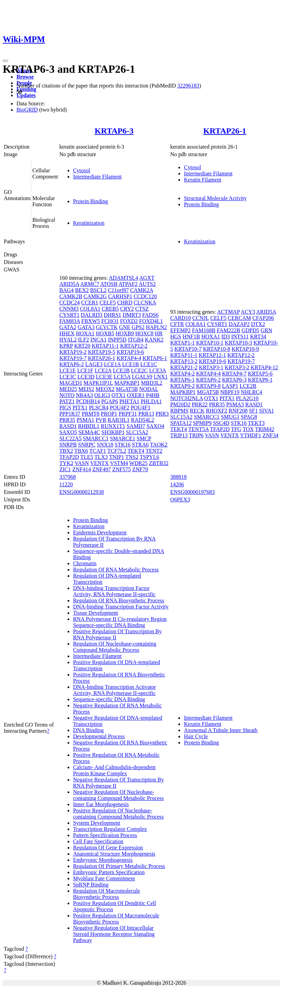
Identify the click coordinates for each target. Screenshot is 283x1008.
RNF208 (238, 411)
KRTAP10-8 (217, 349)
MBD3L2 (151, 383)
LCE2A (103, 370)
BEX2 (82, 290)
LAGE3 (94, 364)
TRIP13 (179, 435)
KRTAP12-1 (212, 355)
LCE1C (148, 364)
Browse (25, 77)
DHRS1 (112, 315)
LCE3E (104, 377)
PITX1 (80, 407)
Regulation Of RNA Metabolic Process (116, 569)
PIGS (65, 407)
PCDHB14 (88, 401)
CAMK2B (70, 296)
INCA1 (99, 340)
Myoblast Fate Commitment (104, 878)
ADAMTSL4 (123, 278)
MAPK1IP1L (98, 383)
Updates (26, 95)
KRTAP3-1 (211, 367)
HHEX (66, 333)
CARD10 (180, 318)
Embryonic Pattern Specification (109, 872)
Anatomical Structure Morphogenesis (114, 854)
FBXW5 (90, 321)
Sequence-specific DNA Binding (109, 699)
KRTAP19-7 (73, 358)
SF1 (253, 411)
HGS (175, 336)
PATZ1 (67, 401)
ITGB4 (135, 340)
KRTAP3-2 (237, 367)
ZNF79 (140, 469)
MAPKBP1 (127, 383)
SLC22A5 (70, 438)
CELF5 (107, 302)
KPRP (66, 346)
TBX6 (81, 451)
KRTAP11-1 (105, 346)
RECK (197, 411)
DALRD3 (92, 315)
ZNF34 (270, 435)
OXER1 (136, 395)
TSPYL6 (149, 457)
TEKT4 (136, 451)
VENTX (99, 463)
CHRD (124, 302)
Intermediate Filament (97, 176)
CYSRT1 (69, 315)
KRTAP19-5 (101, 352)
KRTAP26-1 (224, 130)
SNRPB (68, 445)
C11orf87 (118, 290)
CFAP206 (263, 318)
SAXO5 (68, 432)
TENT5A (198, 429)
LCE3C (67, 377)
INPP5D (117, 340)
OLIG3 (102, 395)
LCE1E (67, 370)
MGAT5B (127, 389)
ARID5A (69, 284)
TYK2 (66, 463)
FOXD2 (129, 321)
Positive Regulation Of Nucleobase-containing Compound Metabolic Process (118, 814)
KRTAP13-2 (184, 361)
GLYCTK (107, 327)
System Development (96, 823)
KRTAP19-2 (73, 352)
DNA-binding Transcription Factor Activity (121, 607)
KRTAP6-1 (155, 358)
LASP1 (230, 386)
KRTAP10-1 (210, 343)
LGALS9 (142, 377)
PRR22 (200, 404)
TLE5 (86, 457)
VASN (82, 463)
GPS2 (138, 327)
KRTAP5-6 (260, 373)
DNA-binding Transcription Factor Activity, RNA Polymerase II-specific (114, 591)
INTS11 (240, 336)
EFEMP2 (180, 330)
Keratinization (89, 223)
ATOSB (108, 284)
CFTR (177, 324)
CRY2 (127, 309)
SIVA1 (266, 411)
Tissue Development (95, 613)
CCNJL (200, 318)
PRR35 (67, 420)
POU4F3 (140, 407)
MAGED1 (70, 383)
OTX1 (118, 395)
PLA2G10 (247, 398)
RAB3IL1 (119, 420)
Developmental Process (99, 736)
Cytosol (81, 170)
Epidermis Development (100, 532)
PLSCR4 (98, 407)
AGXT (146, 278)
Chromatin (84, 563)
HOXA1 (85, 333)
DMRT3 (131, 315)
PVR (101, 420)
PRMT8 (90, 414)
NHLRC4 (251, 392)
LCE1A (112, 364)
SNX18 (105, 445)
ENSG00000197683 (192, 492)
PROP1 (109, 414)
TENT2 (153, 451)
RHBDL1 (88, 426)
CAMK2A (141, 290)
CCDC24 (69, 302)
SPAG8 (249, 417)
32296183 (188, 86)
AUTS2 (147, 284)
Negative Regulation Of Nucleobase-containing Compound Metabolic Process (118, 795)
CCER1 (89, 302)
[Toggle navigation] (5, 61)
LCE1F (85, 370)
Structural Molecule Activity (215, 198)
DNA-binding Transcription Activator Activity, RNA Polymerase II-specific (114, 690)
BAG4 (66, 290)
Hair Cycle (196, 736)
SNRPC (87, 445)
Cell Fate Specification (98, 841)
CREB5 (110, 309)
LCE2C (139, 370)
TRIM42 (264, 429)
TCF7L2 (116, 451)
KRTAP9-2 (182, 386)
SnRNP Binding (90, 885)
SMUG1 (230, 417)
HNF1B (191, 336)
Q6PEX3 (180, 499)
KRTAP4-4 (129, 358)
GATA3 (86, 327)
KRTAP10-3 (238, 343)
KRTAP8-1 (260, 380)
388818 (178, 477)
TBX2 (66, 451)
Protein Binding (90, 201)
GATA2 (67, 327)
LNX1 (161, 377)
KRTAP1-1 (182, 343)
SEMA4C (89, 432)
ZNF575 (121, 469)
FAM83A (69, 321)
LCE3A (157, 370)
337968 (67, 477)
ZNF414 (81, 469)
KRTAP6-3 (114, 130)
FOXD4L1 (151, 321)
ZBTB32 (158, 463)
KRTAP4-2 (182, 373)
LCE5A (122, 377)
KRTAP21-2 (184, 367)
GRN (266, 330)
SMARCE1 (122, 438)
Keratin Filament (202, 180)
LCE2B (121, 370)
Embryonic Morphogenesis (103, 860)
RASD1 (68, 426)
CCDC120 (145, 296)
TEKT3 (256, 423)
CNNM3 (69, 309)
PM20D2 (180, 404)
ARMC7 (89, 284)
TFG (236, 429)
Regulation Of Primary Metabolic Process (119, 866)
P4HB (153, 395)
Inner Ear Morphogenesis (101, 804)
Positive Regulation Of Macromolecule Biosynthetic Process (116, 919)
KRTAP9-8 (208, 386)
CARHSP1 (120, 296)
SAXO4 (155, 426)
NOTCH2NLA (186, 398)
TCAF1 (97, 451)
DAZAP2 (238, 324)
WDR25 (138, 463)
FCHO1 (110, 321)
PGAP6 (109, 401)
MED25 (68, 389)
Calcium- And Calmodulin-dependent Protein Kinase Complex (114, 770)
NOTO (66, 395)
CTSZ (142, 309)
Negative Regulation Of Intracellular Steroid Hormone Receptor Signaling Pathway (114, 934)
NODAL (148, 389)
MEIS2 (86, 389)
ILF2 (83, 340)
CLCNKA (145, 302)
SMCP (144, 438)
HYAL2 (68, 340)
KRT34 (258, 336)
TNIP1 (116, 457)
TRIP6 (196, 435)
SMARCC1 (96, 438)
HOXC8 (144, 333)
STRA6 (140, 445)
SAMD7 (136, 426)
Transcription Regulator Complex (110, 829)
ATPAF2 (128, 284)
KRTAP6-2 (71, 364)
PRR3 (162, 414)
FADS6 (150, 315)
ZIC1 (65, 469)
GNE (124, 327)
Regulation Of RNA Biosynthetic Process (118, 600)
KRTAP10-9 (245, 349)
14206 (177, 484)
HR (159, 333)
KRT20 (82, 346)
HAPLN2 (156, 327)
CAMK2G (95, 296)
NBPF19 (229, 392)
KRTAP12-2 (134, 346)
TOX (248, 429)
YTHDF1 (250, 435)
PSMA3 (235, 404)
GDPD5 (250, 330)
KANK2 (154, 340)
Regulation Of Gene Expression (108, 847)
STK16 (122, 445)
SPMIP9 (202, 423)
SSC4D (221, 423)
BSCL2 (98, 290)
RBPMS (179, 411)
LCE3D (86, 377)
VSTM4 (119, 463)
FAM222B (228, 330)
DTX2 (258, 324)
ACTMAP (228, 312)
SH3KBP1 (113, 432)
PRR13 (146, 414)
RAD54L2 (142, 420)
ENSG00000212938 (81, 492)
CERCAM (239, 318)
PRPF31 (128, 414)
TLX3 (101, 457)
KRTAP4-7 (234, 373)
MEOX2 (105, 389)
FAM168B (203, 330)
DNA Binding (88, 730)
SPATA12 (180, 423)
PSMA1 (85, 420)
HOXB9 (125, 333)
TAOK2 (158, 445)
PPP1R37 (69, 414)
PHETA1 (129, 401)
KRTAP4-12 (264, 367)
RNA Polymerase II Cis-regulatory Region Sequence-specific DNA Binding (120, 622)
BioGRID (27, 110)
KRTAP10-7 (188, 349)
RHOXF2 (216, 411)
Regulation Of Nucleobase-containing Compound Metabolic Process (114, 647)
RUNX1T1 (113, 426)
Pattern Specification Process (105, 835)
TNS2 (131, 457)
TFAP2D (69, 457)
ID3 (225, 336)
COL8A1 (90, 309)
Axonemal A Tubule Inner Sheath (220, 730)
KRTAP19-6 (130, 352)
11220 (66, 484)
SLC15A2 (137, 432)
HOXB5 (105, 333)
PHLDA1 (151, 401)
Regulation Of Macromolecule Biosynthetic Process (106, 894)
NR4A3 (84, 395)
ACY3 (248, 312)
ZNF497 (101, 469)
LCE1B (130, 364)
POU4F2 (119, 407)
